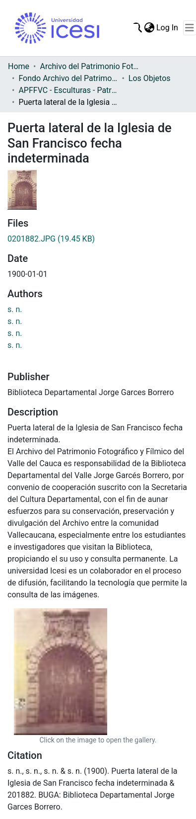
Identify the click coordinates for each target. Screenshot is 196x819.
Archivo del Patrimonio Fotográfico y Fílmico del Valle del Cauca (89, 66)
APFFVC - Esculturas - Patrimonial (68, 90)
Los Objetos (150, 78)
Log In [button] (167, 27)
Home (18, 66)
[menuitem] (149, 28)
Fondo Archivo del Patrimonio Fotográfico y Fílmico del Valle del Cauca (68, 78)
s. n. (14, 309)
